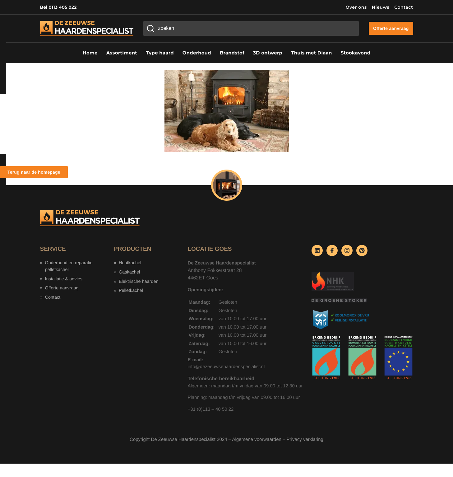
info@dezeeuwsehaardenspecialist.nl (226, 366)
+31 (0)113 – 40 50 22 (210, 409)
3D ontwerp (267, 53)
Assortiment (121, 53)
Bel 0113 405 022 (58, 7)
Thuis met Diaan (311, 53)
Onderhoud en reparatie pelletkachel (70, 266)
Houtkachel (130, 263)
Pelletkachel (131, 291)
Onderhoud (197, 53)
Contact (403, 7)
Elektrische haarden (139, 282)
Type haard (160, 53)
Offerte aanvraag (62, 289)
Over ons (356, 7)
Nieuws (381, 7)
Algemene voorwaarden (256, 439)
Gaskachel (130, 272)
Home (90, 53)
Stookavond (356, 53)
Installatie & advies (64, 279)
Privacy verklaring (305, 439)
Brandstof (232, 53)
